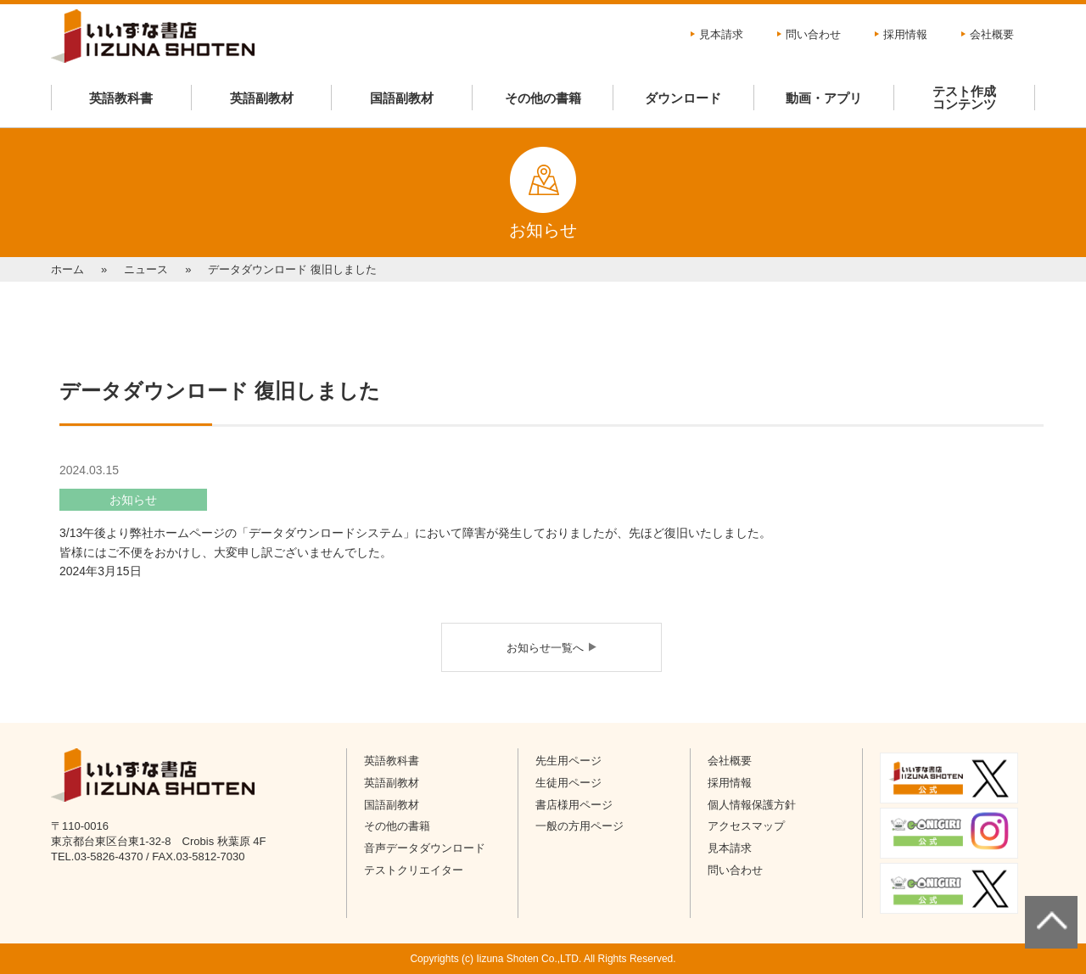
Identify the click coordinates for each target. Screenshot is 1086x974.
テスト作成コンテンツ (964, 97)
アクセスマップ (746, 826)
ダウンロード (683, 98)
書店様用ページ (574, 804)
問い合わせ (813, 34)
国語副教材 (402, 98)
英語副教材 (262, 98)
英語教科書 (121, 98)
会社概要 (992, 34)
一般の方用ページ (579, 826)
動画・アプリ (824, 98)
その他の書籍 (543, 98)
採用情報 (905, 34)
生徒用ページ (568, 782)
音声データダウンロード (424, 848)
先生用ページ (568, 760)
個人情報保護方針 (752, 804)
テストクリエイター (413, 870)
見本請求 (721, 34)
